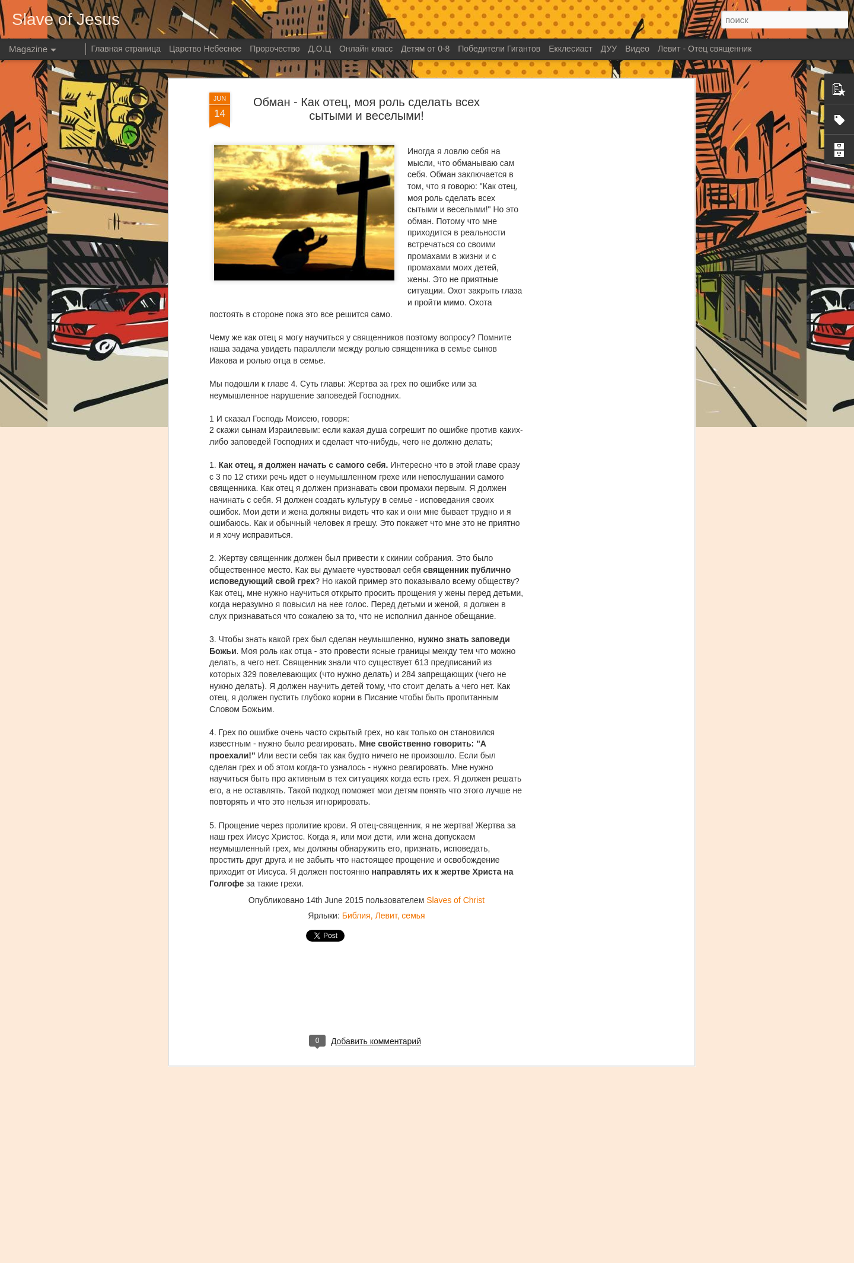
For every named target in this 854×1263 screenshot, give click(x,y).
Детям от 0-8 (425, 48)
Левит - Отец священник (704, 48)
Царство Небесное (205, 48)
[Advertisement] (366, 849)
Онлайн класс (366, 48)
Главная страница (126, 48)
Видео (637, 48)
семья (413, 773)
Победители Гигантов (499, 48)
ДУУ (609, 48)
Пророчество (274, 48)
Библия (356, 773)
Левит (386, 773)
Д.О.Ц (319, 48)
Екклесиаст (570, 48)
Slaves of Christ (455, 758)
